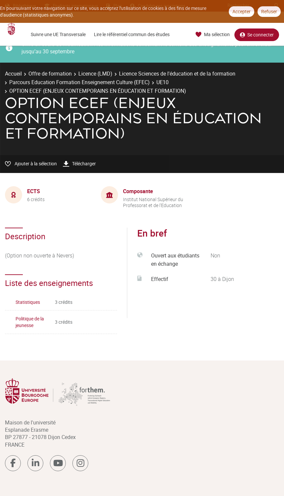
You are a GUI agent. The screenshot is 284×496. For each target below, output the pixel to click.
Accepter (241, 11)
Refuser (269, 11)
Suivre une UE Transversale (58, 34)
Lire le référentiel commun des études (132, 34)
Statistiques (28, 302)
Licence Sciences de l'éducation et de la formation (177, 73)
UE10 (162, 82)
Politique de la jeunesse (30, 321)
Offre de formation (50, 73)
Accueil (13, 73)
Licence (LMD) (95, 73)
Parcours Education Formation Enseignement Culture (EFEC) (79, 82)
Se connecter (257, 34)
